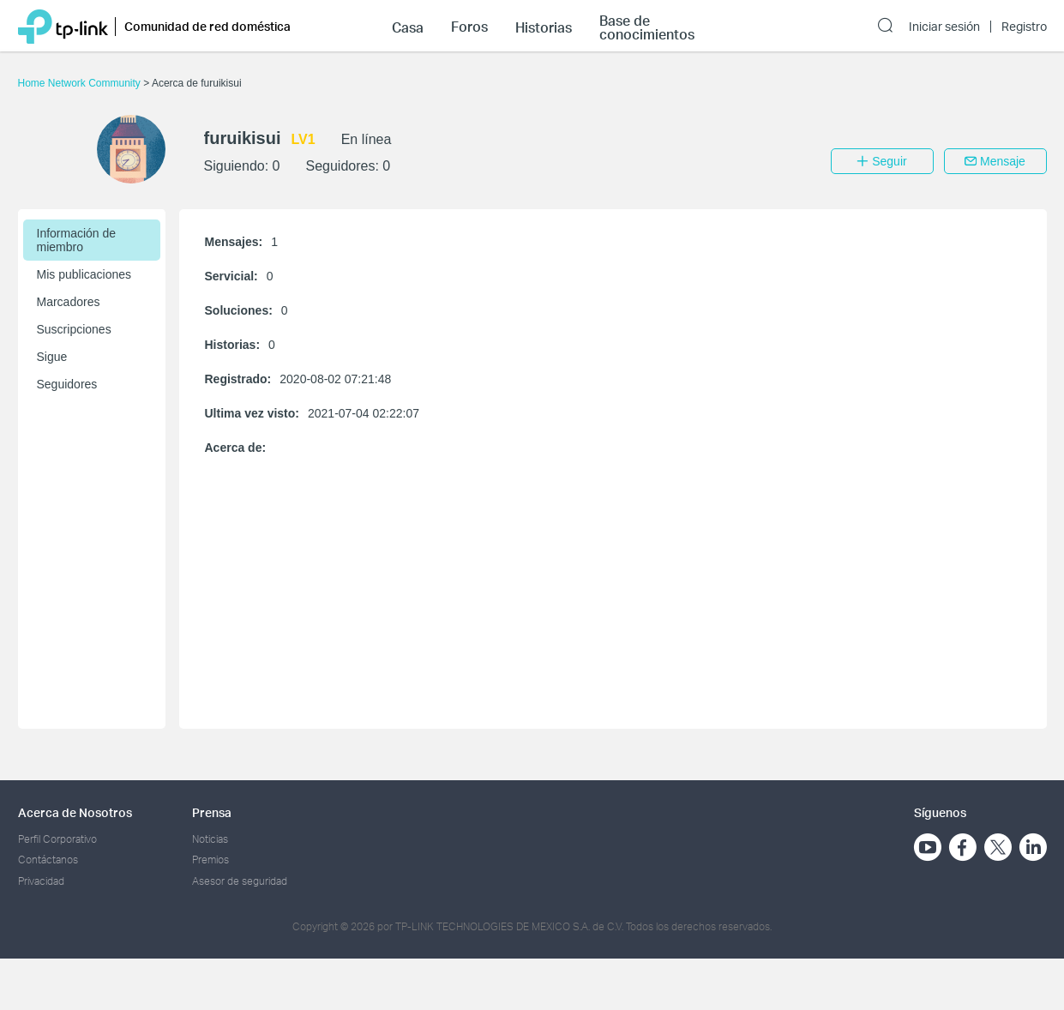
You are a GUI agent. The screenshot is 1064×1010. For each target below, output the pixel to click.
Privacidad (41, 881)
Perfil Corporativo (57, 839)
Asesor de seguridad (239, 881)
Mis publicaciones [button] (84, 274)
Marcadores (68, 302)
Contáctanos (48, 859)
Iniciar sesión (944, 27)
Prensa (211, 812)
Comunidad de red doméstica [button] (207, 26)
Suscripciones (74, 329)
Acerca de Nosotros (75, 812)
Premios (210, 859)
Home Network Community (81, 83)
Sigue (52, 357)
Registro (1024, 27)
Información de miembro (77, 240)
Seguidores (67, 384)
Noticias (210, 839)
